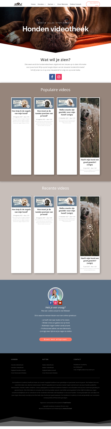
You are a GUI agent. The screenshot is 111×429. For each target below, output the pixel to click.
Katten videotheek (48, 367)
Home (33, 4)
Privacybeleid (58, 402)
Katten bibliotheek (48, 365)
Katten (50, 4)
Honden (41, 4)
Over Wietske (62, 4)
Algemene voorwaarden (47, 402)
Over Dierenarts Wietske (18, 373)
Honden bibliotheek (17, 365)
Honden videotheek (17, 367)
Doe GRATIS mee (94, 4)
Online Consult (75, 4)
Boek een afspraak (55, 339)
